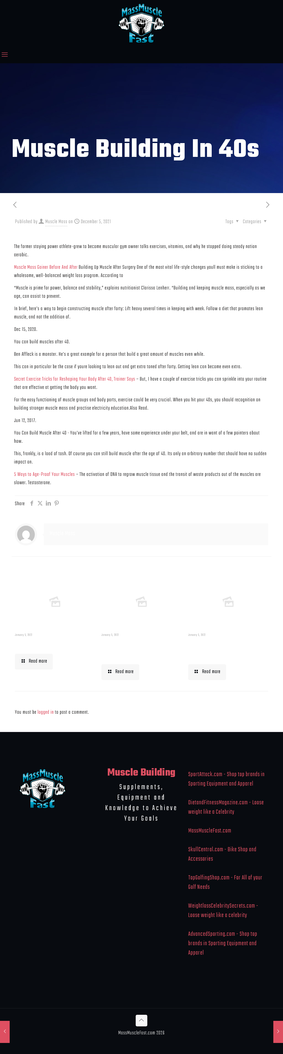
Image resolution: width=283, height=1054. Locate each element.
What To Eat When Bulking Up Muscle (218, 649)
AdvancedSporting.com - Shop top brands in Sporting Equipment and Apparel (222, 943)
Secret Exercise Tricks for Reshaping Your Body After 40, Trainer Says (74, 379)
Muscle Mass (56, 222)
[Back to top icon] (141, 1020)
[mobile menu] (4, 55)
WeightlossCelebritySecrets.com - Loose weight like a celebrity (223, 910)
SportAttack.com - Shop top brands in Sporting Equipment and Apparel (226, 779)
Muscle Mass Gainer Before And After (46, 268)
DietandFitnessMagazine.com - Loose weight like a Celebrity (226, 807)
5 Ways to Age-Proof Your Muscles (44, 475)
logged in (46, 712)
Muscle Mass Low (43, 644)
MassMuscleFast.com (209, 831)
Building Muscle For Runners (134, 649)
